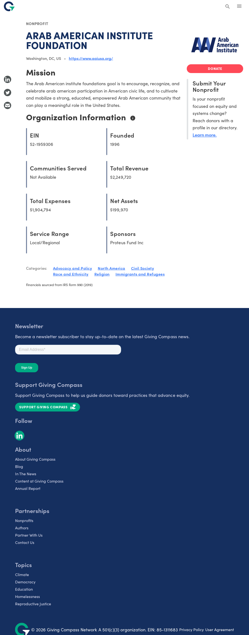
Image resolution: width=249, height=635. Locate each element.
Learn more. (205, 135)
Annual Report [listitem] (27, 488)
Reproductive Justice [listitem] (33, 603)
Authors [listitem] (21, 527)
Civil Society (142, 268)
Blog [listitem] (19, 466)
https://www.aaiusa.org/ (91, 58)
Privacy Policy (191, 629)
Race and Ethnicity (71, 274)
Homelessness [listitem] (27, 596)
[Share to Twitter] (7, 92)
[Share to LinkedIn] (7, 79)
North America (111, 268)
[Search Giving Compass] (227, 7)
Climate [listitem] (22, 574)
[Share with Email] (7, 105)
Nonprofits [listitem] (24, 520)
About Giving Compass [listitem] (35, 459)
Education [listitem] (24, 589)
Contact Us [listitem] (24, 542)
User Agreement (219, 629)
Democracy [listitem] (25, 581)
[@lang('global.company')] (9, 6)
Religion (102, 274)
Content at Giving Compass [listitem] (39, 481)
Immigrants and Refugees (140, 274)
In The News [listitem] (25, 473)
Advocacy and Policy (72, 268)
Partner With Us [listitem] (29, 535)
